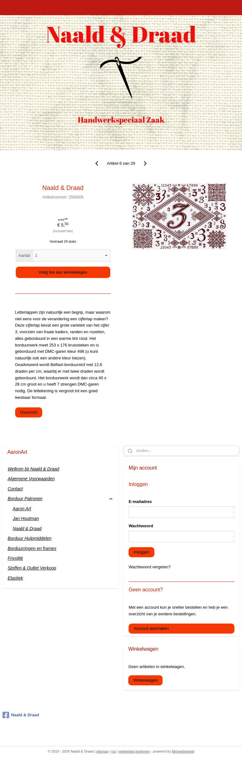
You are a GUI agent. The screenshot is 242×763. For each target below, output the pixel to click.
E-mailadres (140, 501)
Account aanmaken (151, 628)
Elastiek (15, 578)
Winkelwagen (145, 680)
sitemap (102, 751)
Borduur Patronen (60, 498)
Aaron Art (22, 508)
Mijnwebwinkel (183, 751)
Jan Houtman (26, 518)
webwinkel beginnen (134, 751)
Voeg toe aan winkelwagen (62, 272)
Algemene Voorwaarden (31, 478)
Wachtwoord (141, 525)
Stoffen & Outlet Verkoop (32, 568)
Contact (15, 488)
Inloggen (141, 552)
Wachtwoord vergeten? (149, 567)
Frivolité (15, 558)
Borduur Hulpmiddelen (29, 538)
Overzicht (28, 412)
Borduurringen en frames (32, 548)
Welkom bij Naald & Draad (33, 468)
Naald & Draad (27, 528)
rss (113, 751)
